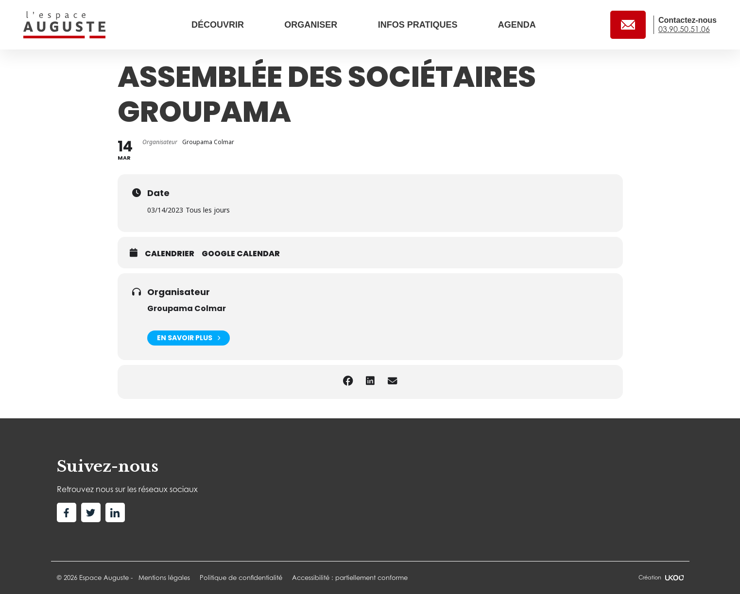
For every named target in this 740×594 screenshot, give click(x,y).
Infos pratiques (419, 25)
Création (660, 577)
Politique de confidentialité (241, 577)
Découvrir (218, 25)
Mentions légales (164, 577)
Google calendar (241, 254)
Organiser (312, 25)
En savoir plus (188, 338)
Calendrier (169, 254)
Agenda (517, 25)
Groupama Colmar (186, 308)
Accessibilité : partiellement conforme (350, 577)
